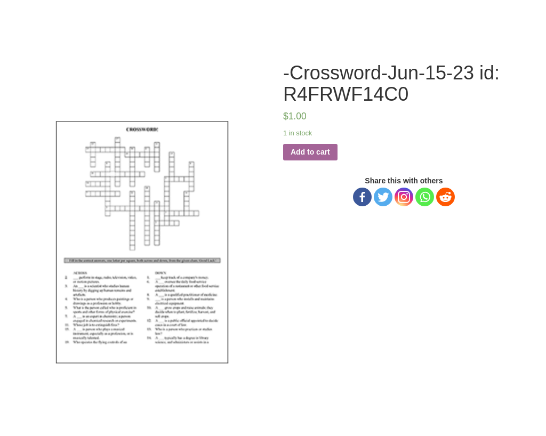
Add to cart (310, 152)
